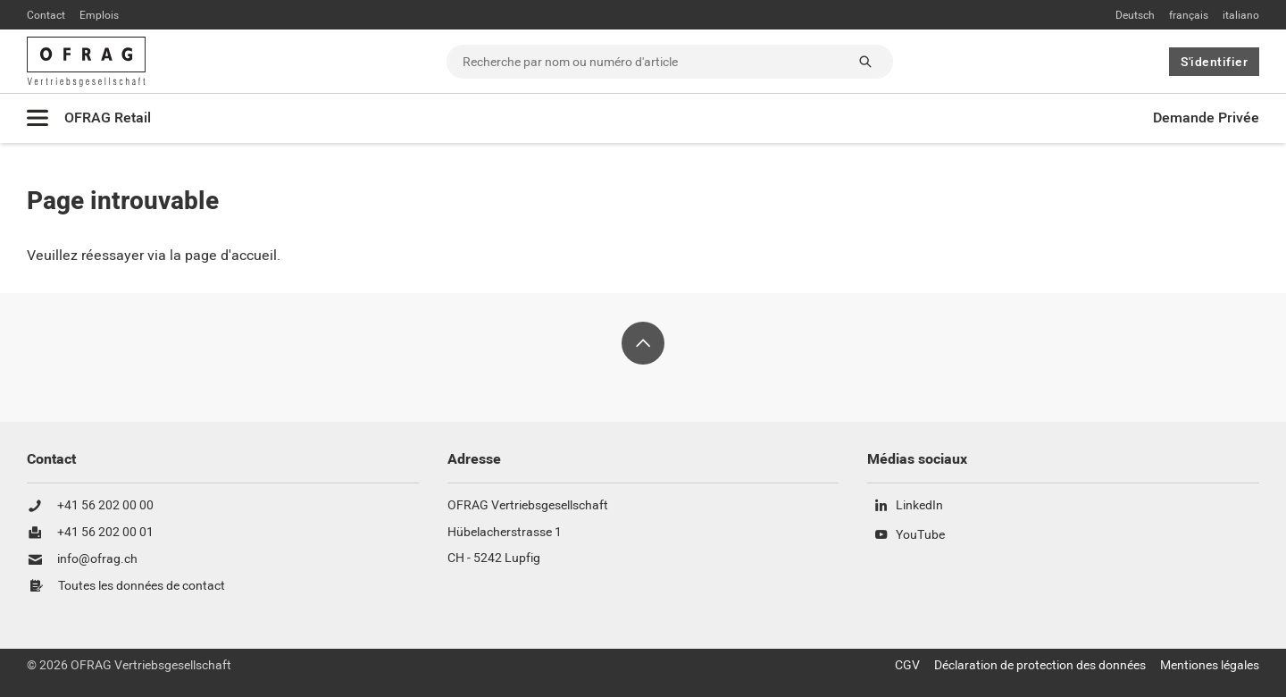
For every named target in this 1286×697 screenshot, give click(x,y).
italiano (1241, 15)
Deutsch (1135, 15)
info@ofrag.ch (97, 559)
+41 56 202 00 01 (105, 533)
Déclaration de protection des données (1040, 665)
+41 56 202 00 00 (105, 506)
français (1188, 15)
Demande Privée (1206, 117)
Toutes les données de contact (141, 586)
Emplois (99, 15)
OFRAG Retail (107, 117)
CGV (907, 665)
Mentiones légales (1209, 665)
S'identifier (1214, 62)
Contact (46, 15)
